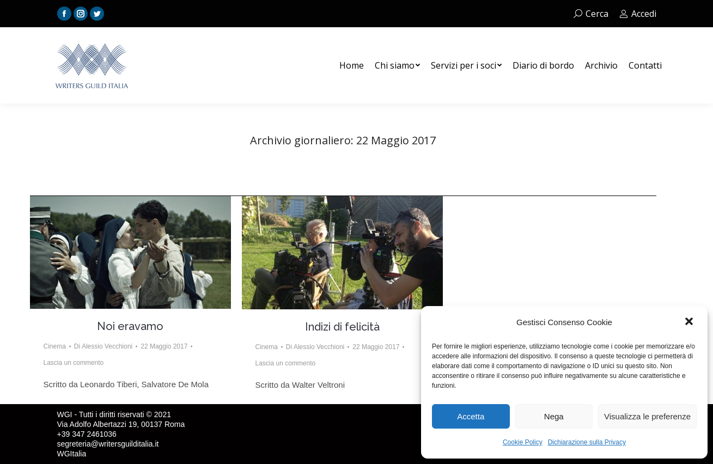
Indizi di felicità (342, 326)
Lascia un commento (74, 363)
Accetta (470, 416)
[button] (690, 322)
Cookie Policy (523, 442)
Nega (554, 416)
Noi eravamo (130, 326)
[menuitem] (351, 65)
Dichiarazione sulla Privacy (587, 442)
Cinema (55, 346)
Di (103, 346)
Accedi (637, 14)
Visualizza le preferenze (647, 416)
